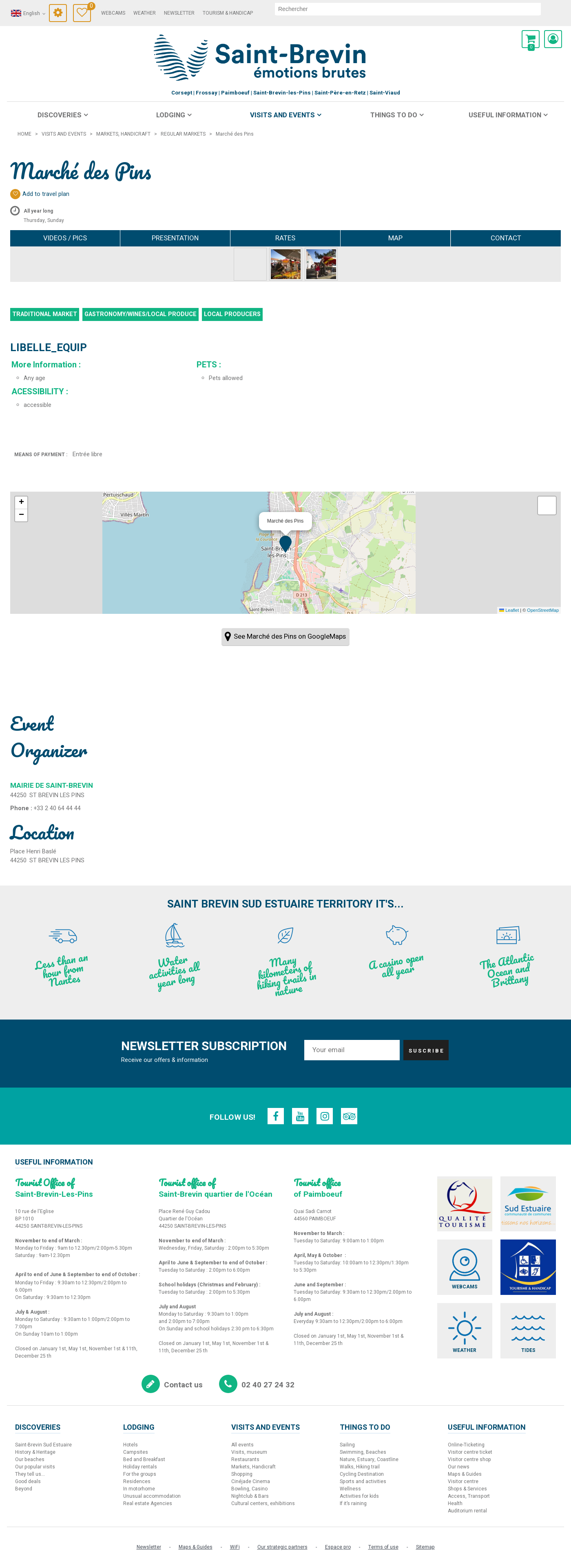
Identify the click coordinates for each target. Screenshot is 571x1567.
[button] (530, 39)
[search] (408, 9)
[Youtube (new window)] (300, 1116)
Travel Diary (89, 7)
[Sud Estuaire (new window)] (528, 1204)
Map (395, 238)
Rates (285, 238)
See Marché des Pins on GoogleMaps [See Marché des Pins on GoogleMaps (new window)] (290, 636)
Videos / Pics (65, 238)
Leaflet (509, 610)
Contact (506, 238)
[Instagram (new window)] (324, 1116)
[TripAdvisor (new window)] (349, 1116)
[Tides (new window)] (528, 1330)
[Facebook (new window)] (276, 1116)
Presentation (175, 238)
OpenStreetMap (543, 610)
